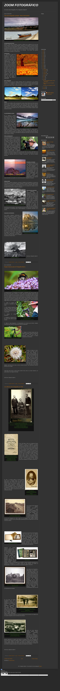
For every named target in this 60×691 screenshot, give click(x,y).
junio (44, 76)
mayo (44, 77)
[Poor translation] (6, 674)
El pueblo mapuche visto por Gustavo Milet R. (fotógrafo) (50, 166)
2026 (43, 50)
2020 (43, 59)
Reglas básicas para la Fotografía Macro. (15, 266)
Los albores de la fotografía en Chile (13, 386)
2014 (43, 68)
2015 (43, 66)
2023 (43, 55)
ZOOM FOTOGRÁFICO (21, 5)
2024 (43, 53)
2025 (43, 52)
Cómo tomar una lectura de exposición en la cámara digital (50, 209)
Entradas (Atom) (11, 660)
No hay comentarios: (21, 383)
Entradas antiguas (35, 658)
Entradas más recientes (8, 658)
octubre (44, 72)
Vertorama (48, 173)
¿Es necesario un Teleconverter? (49, 158)
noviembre (45, 70)
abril (44, 79)
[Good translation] (2, 674)
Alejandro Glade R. (50, 92)
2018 (43, 62)
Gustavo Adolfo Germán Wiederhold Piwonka (50, 180)
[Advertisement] (47, 31)
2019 (43, 60)
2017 (43, 63)
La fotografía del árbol (50, 194)
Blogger (40, 666)
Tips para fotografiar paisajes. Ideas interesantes (16, 15)
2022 (43, 56)
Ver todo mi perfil (49, 94)
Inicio (22, 658)
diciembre (45, 69)
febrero (44, 88)
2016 (43, 65)
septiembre (45, 73)
